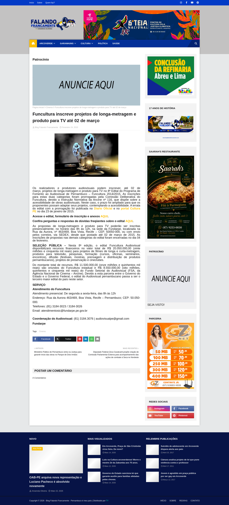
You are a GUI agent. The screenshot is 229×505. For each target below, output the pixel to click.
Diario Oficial (103, 208)
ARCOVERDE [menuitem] (46, 43)
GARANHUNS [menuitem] (67, 43)
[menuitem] (33, 43)
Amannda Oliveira (39, 491)
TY (107, 501)
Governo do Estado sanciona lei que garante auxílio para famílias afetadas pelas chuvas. (120, 476)
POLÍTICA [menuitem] (103, 43)
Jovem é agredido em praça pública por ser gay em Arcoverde (178, 475)
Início (31, 3)
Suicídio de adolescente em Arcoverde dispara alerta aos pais (180, 447)
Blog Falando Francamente (46, 127)
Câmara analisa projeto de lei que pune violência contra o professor (180, 461)
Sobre (39, 3)
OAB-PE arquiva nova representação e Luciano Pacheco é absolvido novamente (55, 482)
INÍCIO (163, 501)
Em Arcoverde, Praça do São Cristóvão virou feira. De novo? (121, 447)
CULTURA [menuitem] (86, 43)
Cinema (49, 107)
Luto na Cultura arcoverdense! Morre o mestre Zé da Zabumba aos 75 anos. (121, 461)
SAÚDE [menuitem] (116, 43)
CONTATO (195, 501)
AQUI (104, 216)
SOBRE (173, 501)
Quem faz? (50, 3)
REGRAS (183, 501)
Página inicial (38, 107)
